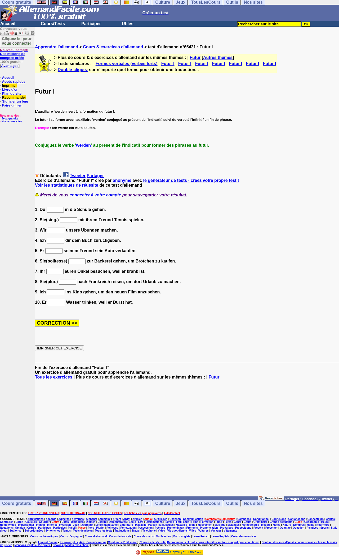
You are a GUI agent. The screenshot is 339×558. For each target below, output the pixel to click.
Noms (310, 524)
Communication (193, 519)
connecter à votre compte (95, 195)
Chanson (175, 519)
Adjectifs (63, 519)
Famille (169, 521)
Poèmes (160, 527)
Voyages (216, 530)
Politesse (112, 527)
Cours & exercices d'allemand (113, 47)
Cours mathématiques (44, 536)
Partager (95, 175)
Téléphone (149, 530)
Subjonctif (16, 530)
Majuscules (166, 524)
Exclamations (153, 521)
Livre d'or (10, 89)
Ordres (31, 527)
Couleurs (31, 521)
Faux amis (182, 521)
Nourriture (322, 524)
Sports (324, 527)
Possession (145, 527)
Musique (220, 524)
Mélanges (234, 524)
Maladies (181, 524)
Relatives (312, 527)
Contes (330, 519)
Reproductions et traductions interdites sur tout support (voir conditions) (213, 542)
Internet (52, 524)
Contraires (6, 521)
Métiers (265, 524)
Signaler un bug (15, 101)
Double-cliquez (73, 69)
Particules (59, 527)
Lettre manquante (106, 524)
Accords (51, 519)
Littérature (126, 524)
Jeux (180, 503)
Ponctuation (128, 527)
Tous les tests (103, 530)
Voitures (203, 530)
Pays (91, 527)
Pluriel (100, 527)
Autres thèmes (218, 57)
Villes (192, 530)
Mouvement (205, 524)
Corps (19, 521)
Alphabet (91, 519)
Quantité (285, 527)
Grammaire (260, 521)
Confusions (278, 519)
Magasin (140, 524)
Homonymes (8, 524)
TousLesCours (206, 503)
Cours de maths (144, 536)
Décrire (101, 521)
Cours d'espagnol (71, 536)
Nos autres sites (12, 121)
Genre (238, 521)
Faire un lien (12, 105)
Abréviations (36, 519)
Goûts (247, 521)
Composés (244, 519)
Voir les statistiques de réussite (66, 185)
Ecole (132, 521)
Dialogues (77, 521)
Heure (325, 521)
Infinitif (40, 524)
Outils (232, 503)
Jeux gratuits (10, 118)
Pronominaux (175, 527)
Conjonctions (296, 519)
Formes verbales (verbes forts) (127, 63)
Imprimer (9, 85)
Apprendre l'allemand (56, 47)
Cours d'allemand (96, 536)
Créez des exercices (244, 536)
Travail (136, 530)
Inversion (65, 524)
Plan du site (11, 93)
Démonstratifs (118, 521)
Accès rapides (13, 82)
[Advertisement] (187, 440)
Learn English (220, 536)
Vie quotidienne (177, 530)
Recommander (14, 97)
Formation (206, 521)
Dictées (90, 521)
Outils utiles (163, 536)
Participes (44, 527)
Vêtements (230, 530)
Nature (287, 524)
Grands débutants (281, 521)
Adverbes (78, 519)
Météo (276, 524)
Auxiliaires (160, 519)
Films (194, 521)
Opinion (20, 527)
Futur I (168, 63)
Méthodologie (250, 524)
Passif (71, 527)
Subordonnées (34, 530)
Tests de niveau (83, 530)
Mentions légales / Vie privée (33, 545)
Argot (126, 519)
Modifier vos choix (77, 545)
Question (298, 527)
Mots (192, 524)
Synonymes (52, 530)
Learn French (201, 536)
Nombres (299, 524)
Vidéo (161, 530)
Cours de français (120, 536)
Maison (152, 524)
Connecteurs (315, 519)
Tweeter (78, 175)
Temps (67, 530)
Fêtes (228, 521)
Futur (195, 57)
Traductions (122, 530)
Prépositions (243, 527)
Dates (65, 521)
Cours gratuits (16, 503)
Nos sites (253, 503)
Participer (91, 23)
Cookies (58, 545)
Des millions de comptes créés (14, 54)
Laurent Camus (47, 542)
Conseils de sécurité (153, 542)
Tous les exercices (53, 377)
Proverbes (226, 527)
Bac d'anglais (181, 536)
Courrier (44, 521)
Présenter (271, 527)
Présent (258, 527)
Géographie (311, 521)
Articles (137, 519)
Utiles (127, 23)
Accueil (7, 23)
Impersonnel (26, 524)
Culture (162, 503)
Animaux (104, 519)
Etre (140, 521)
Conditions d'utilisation (122, 542)
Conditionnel (261, 519)
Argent (117, 519)
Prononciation (209, 527)
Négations (6, 527)
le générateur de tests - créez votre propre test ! (191, 180)
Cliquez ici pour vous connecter (17, 40)
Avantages (9, 66)
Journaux (87, 524)
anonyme (122, 180)
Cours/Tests (53, 23)
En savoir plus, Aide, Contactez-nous (83, 542)
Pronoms (192, 527)
